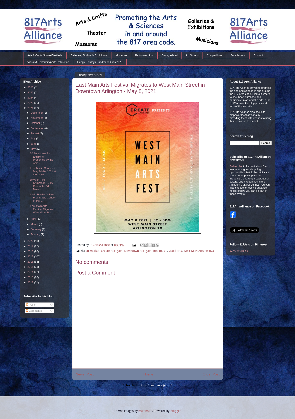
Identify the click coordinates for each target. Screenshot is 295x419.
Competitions (214, 55)
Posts (31, 304)
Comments (34, 310)
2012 (31, 282)
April (34, 218)
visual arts (175, 251)
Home (148, 374)
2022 (31, 102)
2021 (31, 108)
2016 (31, 261)
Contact (258, 55)
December (37, 112)
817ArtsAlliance (100, 245)
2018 (31, 251)
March (35, 224)
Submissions (238, 55)
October (36, 122)
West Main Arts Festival (199, 251)
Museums (121, 55)
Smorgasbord (170, 55)
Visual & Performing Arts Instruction (48, 62)
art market (92, 251)
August (35, 133)
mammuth (145, 411)
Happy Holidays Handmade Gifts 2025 (99, 62)
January (36, 234)
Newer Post (85, 374)
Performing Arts (144, 55)
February (36, 229)
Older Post (211, 374)
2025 (31, 92)
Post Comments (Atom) (156, 385)
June (34, 143)
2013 (31, 277)
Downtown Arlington (137, 251)
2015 (31, 266)
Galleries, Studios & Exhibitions (88, 55)
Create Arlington (111, 251)
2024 (31, 97)
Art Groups (192, 55)
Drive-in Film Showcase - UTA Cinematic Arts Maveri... (41, 184)
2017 (31, 256)
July (33, 138)
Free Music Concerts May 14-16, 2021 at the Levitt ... (43, 171)
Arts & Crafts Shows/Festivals (44, 55)
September (37, 128)
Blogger (175, 411)
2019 (31, 246)
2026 (31, 87)
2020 (31, 240)
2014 (31, 271)
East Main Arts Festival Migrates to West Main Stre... (43, 209)
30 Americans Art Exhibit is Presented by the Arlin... (41, 158)
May (33, 148)
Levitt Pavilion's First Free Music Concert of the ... (43, 197)
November (37, 117)
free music (160, 251)
